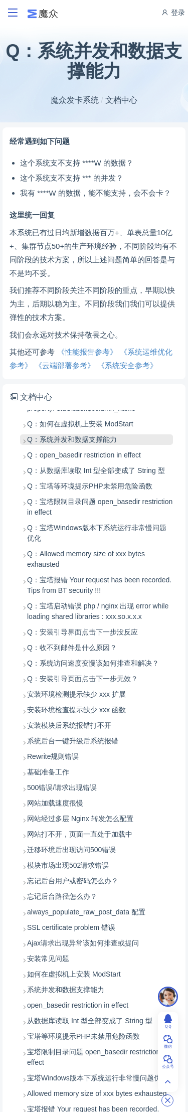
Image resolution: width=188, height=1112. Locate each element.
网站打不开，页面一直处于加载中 (79, 834)
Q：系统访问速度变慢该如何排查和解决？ (93, 663)
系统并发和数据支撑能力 (65, 990)
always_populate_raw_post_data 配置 (86, 912)
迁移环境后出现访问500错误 (71, 850)
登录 (173, 13)
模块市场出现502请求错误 (68, 865)
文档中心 (121, 100)
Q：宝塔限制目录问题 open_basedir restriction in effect (99, 507)
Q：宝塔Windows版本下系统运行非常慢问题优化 (96, 533)
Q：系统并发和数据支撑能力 (72, 439)
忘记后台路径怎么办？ (62, 896)
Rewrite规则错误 (53, 756)
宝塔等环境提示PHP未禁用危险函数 (83, 1036)
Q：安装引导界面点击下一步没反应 (82, 632)
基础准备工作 (48, 772)
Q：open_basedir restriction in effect (84, 455)
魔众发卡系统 (75, 100)
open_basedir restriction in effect (77, 1005)
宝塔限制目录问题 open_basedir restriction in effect (97, 1057)
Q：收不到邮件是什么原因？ (72, 648)
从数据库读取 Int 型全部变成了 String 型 (89, 1021)
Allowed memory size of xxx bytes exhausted (97, 1093)
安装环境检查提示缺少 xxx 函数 (76, 710)
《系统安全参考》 (127, 365)
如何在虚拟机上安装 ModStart (74, 974)
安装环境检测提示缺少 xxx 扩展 (76, 694)
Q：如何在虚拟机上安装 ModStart (80, 424)
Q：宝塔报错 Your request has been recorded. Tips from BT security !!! (99, 585)
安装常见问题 (48, 959)
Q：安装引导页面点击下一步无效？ (82, 679)
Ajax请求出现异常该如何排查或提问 (83, 943)
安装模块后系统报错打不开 (69, 725)
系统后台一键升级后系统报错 (72, 741)
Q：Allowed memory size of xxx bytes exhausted (86, 559)
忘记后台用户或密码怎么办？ (72, 881)
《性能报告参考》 (87, 352)
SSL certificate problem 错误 (71, 927)
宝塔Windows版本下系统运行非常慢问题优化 (97, 1078)
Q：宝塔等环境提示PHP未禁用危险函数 (89, 486)
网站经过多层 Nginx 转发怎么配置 (80, 819)
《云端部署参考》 (65, 365)
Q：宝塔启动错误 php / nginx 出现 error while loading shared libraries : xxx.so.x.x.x (97, 611)
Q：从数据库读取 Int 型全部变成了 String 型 (96, 470)
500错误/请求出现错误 (62, 787)
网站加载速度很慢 (55, 803)
